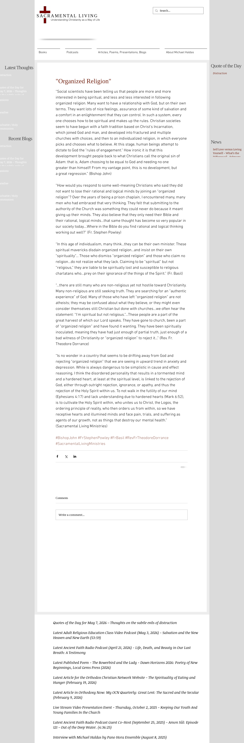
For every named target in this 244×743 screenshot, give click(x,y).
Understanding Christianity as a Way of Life (75, 19)
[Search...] (178, 10)
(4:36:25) (105, 727)
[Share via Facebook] (57, 456)
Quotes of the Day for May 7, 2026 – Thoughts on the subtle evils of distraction (115, 622)
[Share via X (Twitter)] (66, 456)
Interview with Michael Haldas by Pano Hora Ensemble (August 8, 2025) (110, 737)
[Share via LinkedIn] (75, 456)
